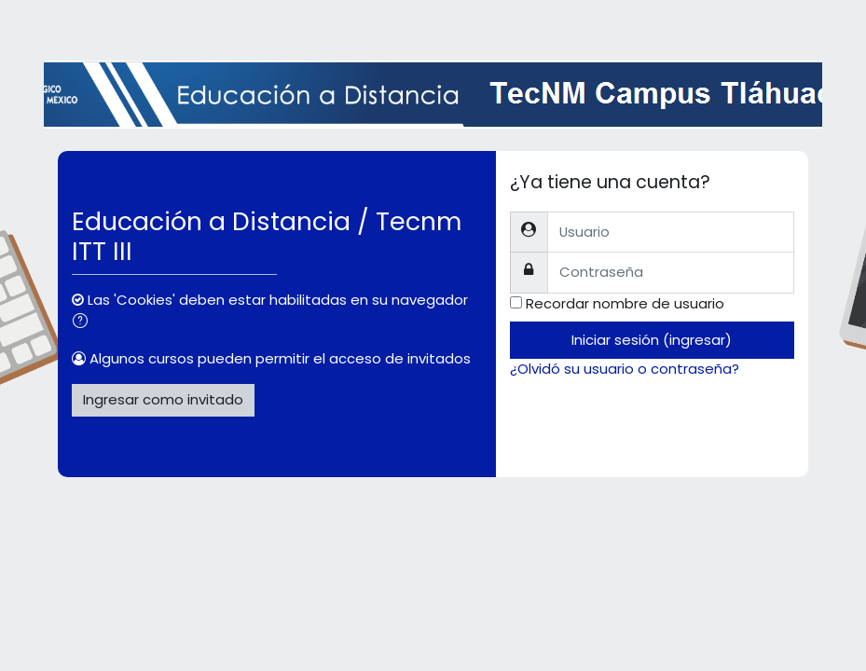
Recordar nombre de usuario (625, 303)
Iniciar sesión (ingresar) (651, 339)
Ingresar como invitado (163, 399)
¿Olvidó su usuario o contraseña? (624, 368)
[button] (84, 322)
